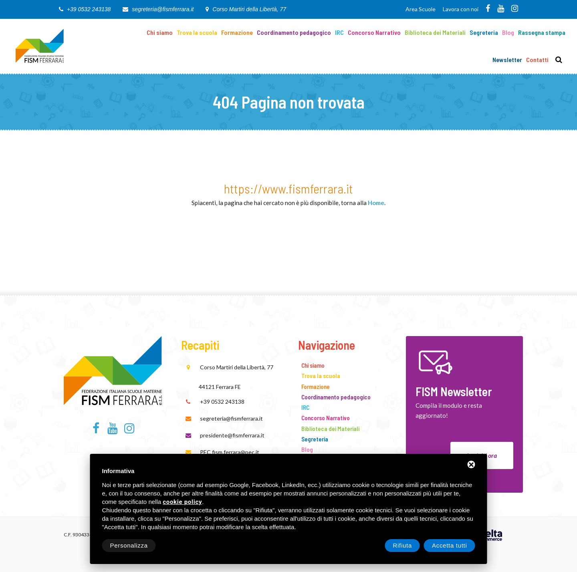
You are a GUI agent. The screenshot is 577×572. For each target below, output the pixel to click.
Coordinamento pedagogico (294, 32)
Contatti (537, 59)
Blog (508, 32)
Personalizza (129, 545)
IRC (339, 32)
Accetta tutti (449, 545)
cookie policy (182, 502)
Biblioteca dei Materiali (435, 32)
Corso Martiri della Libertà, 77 (249, 9)
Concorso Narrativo (374, 32)
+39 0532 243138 (89, 9)
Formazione (237, 32)
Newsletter (507, 59)
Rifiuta (402, 545)
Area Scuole (421, 9)
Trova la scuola (197, 32)
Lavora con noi (460, 9)
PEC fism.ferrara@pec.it (229, 452)
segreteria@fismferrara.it (163, 9)
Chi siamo (160, 32)
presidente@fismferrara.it (232, 435)
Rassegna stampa (541, 32)
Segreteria (484, 32)
